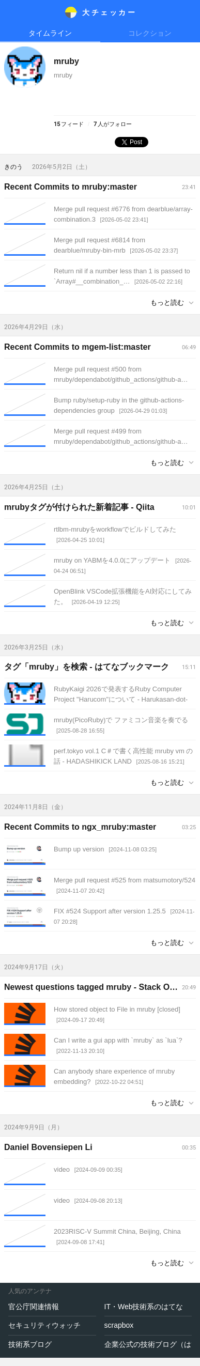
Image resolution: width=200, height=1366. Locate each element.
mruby (66, 61)
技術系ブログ (30, 1344)
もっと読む (167, 302)
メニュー (12, 12)
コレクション (150, 33)
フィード (69, 124)
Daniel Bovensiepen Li (48, 1147)
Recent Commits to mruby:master (70, 186)
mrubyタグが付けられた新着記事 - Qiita (79, 507)
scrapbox (119, 1325)
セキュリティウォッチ (44, 1325)
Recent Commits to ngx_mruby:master (80, 826)
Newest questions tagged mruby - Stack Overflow (101, 987)
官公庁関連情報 (33, 1306)
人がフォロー (113, 124)
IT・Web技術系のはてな (143, 1306)
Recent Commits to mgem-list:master (77, 347)
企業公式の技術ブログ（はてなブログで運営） (148, 1344)
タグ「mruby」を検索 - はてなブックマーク (86, 666)
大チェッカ (109, 12)
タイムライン (50, 33)
